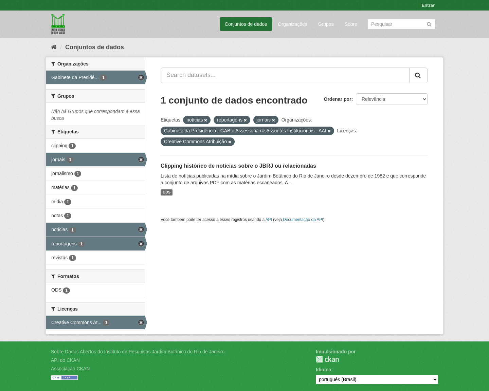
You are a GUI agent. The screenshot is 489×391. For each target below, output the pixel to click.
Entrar (428, 5)
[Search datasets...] (285, 75)
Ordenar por (337, 99)
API (269, 219)
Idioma (323, 369)
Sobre (351, 24)
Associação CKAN (70, 368)
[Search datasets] (401, 24)
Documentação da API (303, 219)
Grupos (326, 24)
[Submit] (429, 23)
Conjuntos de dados (246, 24)
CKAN (327, 359)
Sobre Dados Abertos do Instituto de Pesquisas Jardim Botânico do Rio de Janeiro (137, 351)
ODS (166, 192)
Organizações (292, 24)
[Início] (54, 47)
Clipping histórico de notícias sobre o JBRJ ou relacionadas (238, 166)
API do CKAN (65, 360)
